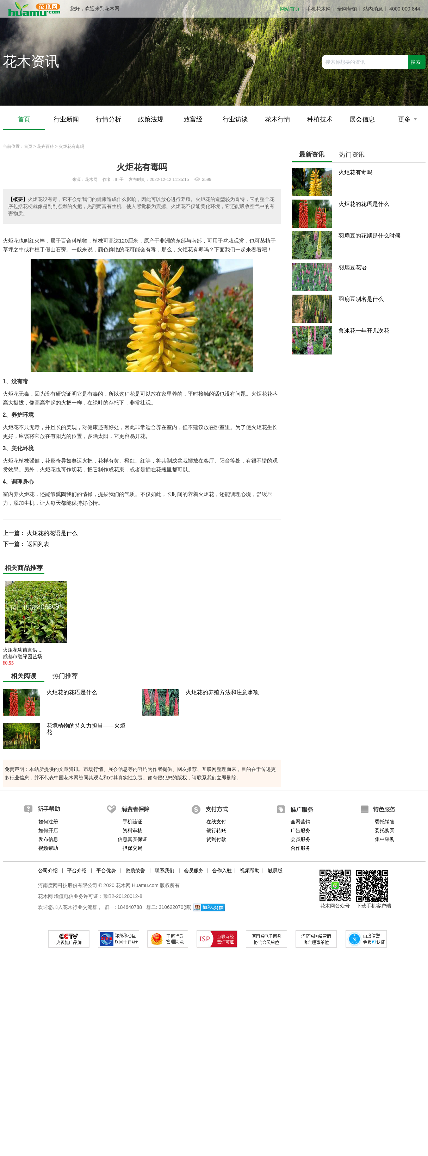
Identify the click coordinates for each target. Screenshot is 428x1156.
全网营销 (347, 9)
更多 (407, 119)
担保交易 (132, 848)
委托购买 (385, 830)
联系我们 (164, 870)
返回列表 (38, 544)
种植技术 (320, 119)
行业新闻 (66, 119)
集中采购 (385, 839)
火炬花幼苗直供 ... (23, 649)
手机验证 (132, 821)
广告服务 (300, 830)
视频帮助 (48, 848)
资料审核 (132, 830)
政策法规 (150, 119)
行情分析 (108, 119)
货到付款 (216, 839)
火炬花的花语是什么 (52, 533)
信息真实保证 (132, 839)
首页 (24, 119)
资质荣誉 (135, 870)
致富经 (193, 119)
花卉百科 (45, 146)
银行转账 (216, 830)
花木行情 (277, 119)
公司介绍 (48, 870)
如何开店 (48, 830)
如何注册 (48, 821)
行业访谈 (235, 119)
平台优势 (106, 870)
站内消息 (373, 9)
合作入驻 (222, 870)
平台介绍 (77, 870)
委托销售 (385, 821)
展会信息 (362, 119)
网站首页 (290, 9)
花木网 (45, 896)
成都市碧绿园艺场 (22, 656)
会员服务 (300, 839)
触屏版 (275, 870)
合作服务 (300, 848)
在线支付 (216, 821)
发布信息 (48, 839)
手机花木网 (318, 9)
